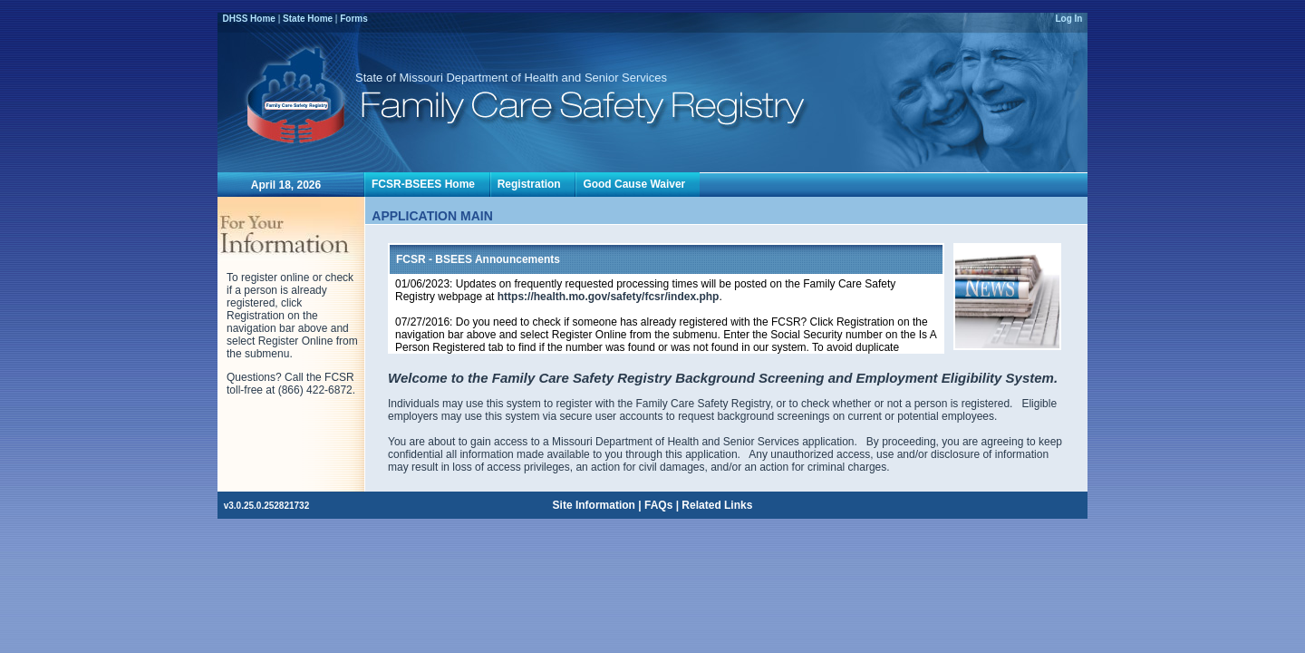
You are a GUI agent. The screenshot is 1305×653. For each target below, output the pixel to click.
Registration (532, 184)
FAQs (658, 505)
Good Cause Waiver (637, 184)
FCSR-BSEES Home (426, 184)
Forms (354, 19)
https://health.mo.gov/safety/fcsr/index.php (609, 296)
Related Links (717, 505)
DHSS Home (249, 19)
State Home (308, 19)
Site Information (594, 505)
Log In (1068, 19)
